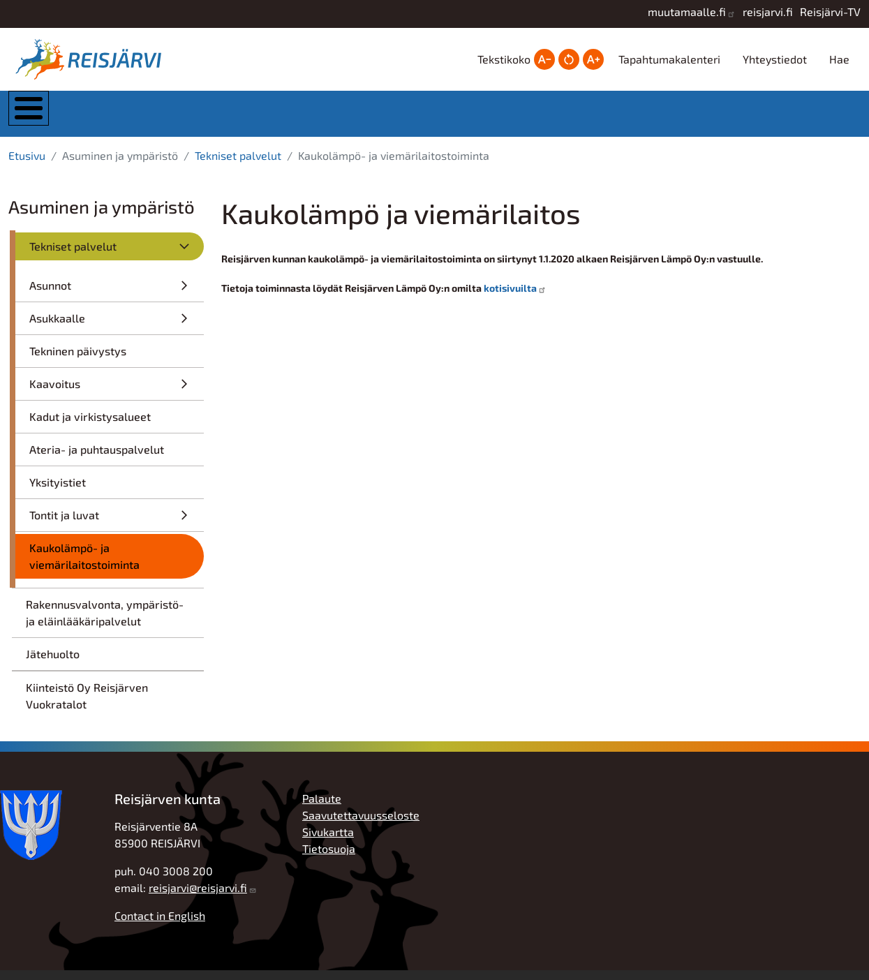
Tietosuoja (328, 858)
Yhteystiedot (775, 59)
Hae (839, 59)
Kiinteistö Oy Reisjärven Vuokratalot (87, 705)
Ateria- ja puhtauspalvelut (96, 459)
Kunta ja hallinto (137, 118)
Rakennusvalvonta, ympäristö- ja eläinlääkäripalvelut (105, 622)
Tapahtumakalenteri (669, 59)
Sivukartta (328, 841)
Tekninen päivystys (77, 360)
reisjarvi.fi (768, 11)
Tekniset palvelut (238, 165)
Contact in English (159, 925)
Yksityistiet (57, 491)
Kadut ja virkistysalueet (90, 426)
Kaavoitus (54, 393)
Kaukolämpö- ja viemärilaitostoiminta (84, 566)
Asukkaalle (57, 327)
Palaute (321, 808)
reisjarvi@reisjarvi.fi (198, 897)
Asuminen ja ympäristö (279, 118)
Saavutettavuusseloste (360, 824)
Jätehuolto (53, 663)
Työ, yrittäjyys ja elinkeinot (700, 118)
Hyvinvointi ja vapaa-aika (560, 118)
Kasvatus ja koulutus (419, 118)
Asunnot (50, 295)
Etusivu (26, 165)
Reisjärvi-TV (830, 11)
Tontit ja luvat (64, 524)
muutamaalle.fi (687, 11)
